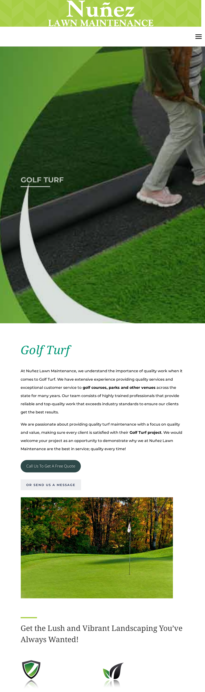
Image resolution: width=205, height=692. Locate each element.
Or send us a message (50, 485)
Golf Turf (42, 181)
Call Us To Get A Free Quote (50, 466)
